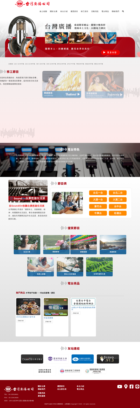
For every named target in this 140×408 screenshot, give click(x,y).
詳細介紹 (21, 320)
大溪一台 (98, 199)
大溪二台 (118, 199)
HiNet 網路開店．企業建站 (61, 404)
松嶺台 (117, 213)
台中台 (117, 206)
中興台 (98, 213)
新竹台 (98, 206)
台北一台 (98, 192)
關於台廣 (53, 11)
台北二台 (118, 192)
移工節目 (84, 11)
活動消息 (95, 11)
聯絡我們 (115, 11)
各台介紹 (64, 11)
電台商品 (105, 11)
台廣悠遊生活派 (27, 198)
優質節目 (74, 11)
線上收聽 (43, 11)
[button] (137, 31)
